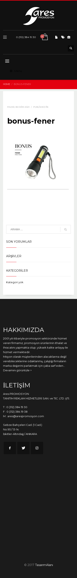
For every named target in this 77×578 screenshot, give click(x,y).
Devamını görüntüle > (17, 370)
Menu (15, 71)
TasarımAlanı (44, 565)
